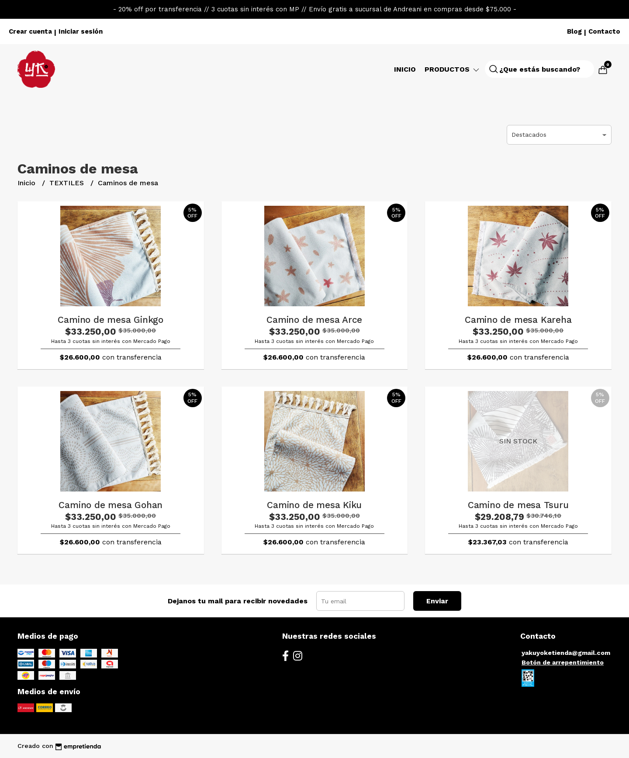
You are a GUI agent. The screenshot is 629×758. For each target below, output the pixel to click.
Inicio (405, 69)
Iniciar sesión (81, 31)
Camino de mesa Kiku (314, 505)
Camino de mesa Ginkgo (110, 320)
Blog (574, 31)
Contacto (604, 31)
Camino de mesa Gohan (110, 505)
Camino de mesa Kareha (518, 320)
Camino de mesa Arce (314, 320)
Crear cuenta (30, 31)
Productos (452, 69)
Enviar (437, 601)
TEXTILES (67, 183)
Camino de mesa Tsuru (518, 505)
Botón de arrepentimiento (563, 662)
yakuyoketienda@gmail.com (566, 652)
